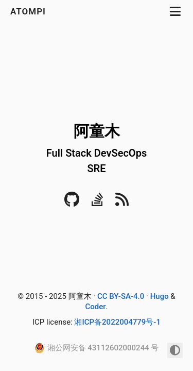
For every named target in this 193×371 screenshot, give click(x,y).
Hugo (159, 296)
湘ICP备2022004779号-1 (117, 322)
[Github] (71, 202)
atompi (29, 11)
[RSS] (122, 202)
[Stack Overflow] (97, 202)
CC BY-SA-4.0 (120, 296)
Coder (95, 306)
